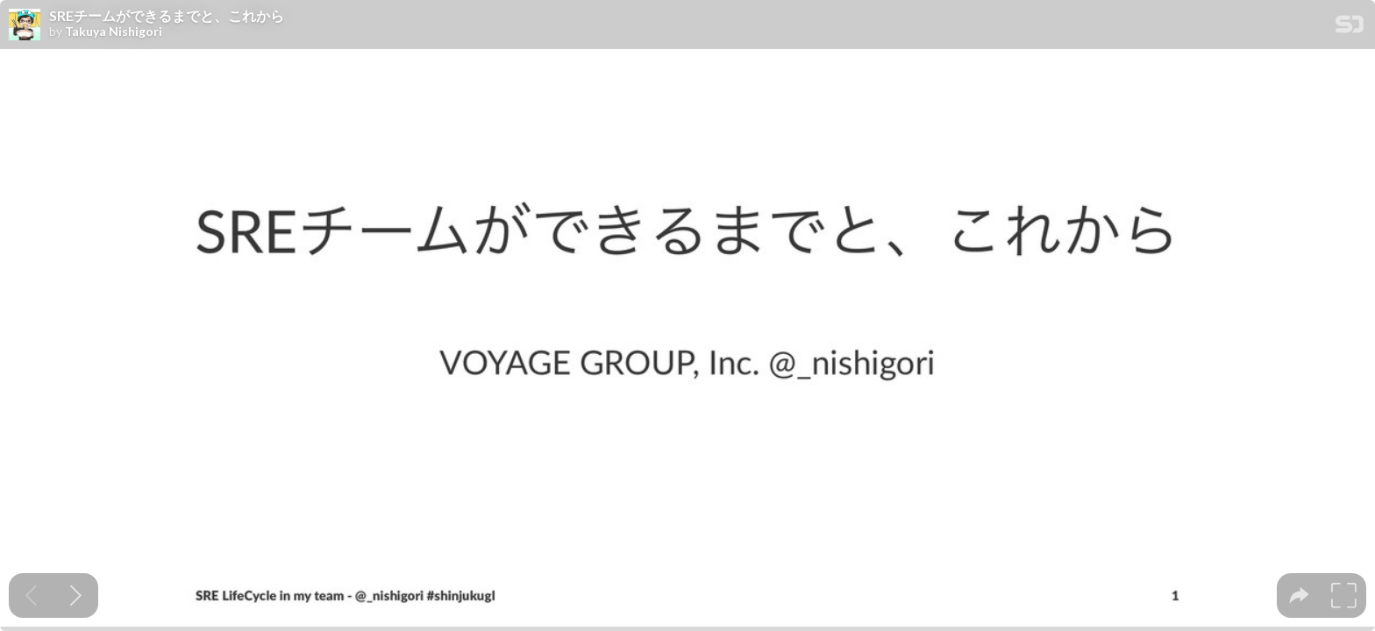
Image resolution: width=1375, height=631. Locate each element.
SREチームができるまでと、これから (166, 16)
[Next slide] (76, 595)
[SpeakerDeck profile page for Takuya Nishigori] (24, 25)
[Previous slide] (31, 595)
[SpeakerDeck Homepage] (1350, 27)
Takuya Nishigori (113, 31)
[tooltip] (1299, 595)
